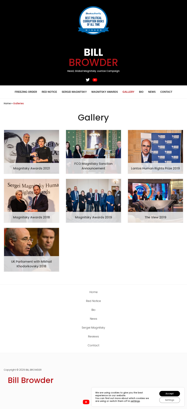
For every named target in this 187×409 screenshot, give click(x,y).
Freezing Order (26, 92)
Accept (169, 393)
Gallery (128, 92)
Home (7, 103)
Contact (166, 92)
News (152, 92)
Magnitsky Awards (104, 92)
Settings (169, 400)
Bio (141, 92)
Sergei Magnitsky (74, 92)
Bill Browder (31, 380)
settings (135, 401)
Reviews (93, 336)
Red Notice (49, 92)
